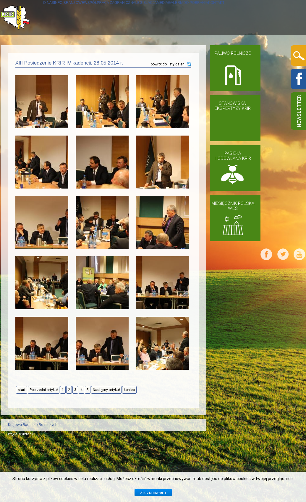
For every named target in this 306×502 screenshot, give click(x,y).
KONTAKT (26, 87)
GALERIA (237, 52)
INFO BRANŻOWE (58, 52)
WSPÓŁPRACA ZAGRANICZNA (123, 52)
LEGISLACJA (182, 52)
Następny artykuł (106, 449)
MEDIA (212, 52)
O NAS (22, 52)
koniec (129, 449)
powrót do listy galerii (168, 124)
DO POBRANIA (273, 52)
